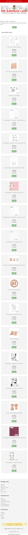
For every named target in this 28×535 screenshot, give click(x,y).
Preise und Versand (4, 487)
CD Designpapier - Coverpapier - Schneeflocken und (14, 120)
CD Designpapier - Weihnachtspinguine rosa (14, 192)
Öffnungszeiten (3, 500)
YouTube (2, 518)
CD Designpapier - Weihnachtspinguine (14, 462)
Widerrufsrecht (3, 491)
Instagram (3, 514)
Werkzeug (6, 21)
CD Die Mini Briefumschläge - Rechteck (14, 71)
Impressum (3, 486)
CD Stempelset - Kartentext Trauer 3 (14, 314)
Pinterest (2, 516)
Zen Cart (22, 528)
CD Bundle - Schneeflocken (14, 95)
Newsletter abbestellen (5, 505)
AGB (2, 490)
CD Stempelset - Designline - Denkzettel (14, 388)
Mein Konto (3, 502)
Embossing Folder (12, 21)
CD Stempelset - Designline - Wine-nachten (14, 363)
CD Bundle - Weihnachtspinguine (14, 46)
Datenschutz (3, 488)
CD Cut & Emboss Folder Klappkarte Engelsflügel (14, 167)
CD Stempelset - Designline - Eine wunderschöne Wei (14, 143)
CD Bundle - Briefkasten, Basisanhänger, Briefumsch (14, 265)
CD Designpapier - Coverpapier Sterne (14, 241)
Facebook (3, 512)
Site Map (11, 531)
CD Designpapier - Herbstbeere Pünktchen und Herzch (14, 437)
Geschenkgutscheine (5, 504)
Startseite (2, 21)
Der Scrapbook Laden (13, 528)
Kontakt (2, 498)
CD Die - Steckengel (14, 338)
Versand (15, 52)
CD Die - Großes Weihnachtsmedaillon (14, 413)
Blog (1, 515)
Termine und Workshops (5, 501)
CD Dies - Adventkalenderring (14, 289)
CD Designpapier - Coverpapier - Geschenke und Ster (14, 217)
